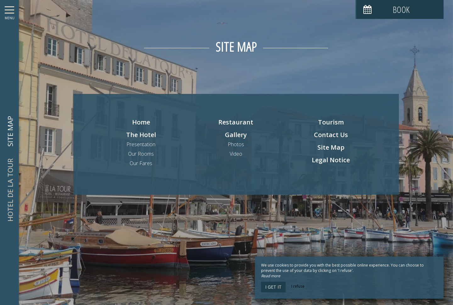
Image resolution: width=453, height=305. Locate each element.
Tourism (331, 122)
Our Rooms (141, 153)
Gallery (236, 134)
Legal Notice (331, 160)
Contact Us (331, 134)
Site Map (330, 147)
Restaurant (235, 122)
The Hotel (141, 134)
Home (141, 122)
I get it (273, 287)
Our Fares (141, 163)
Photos (236, 144)
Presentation (140, 144)
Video (236, 153)
